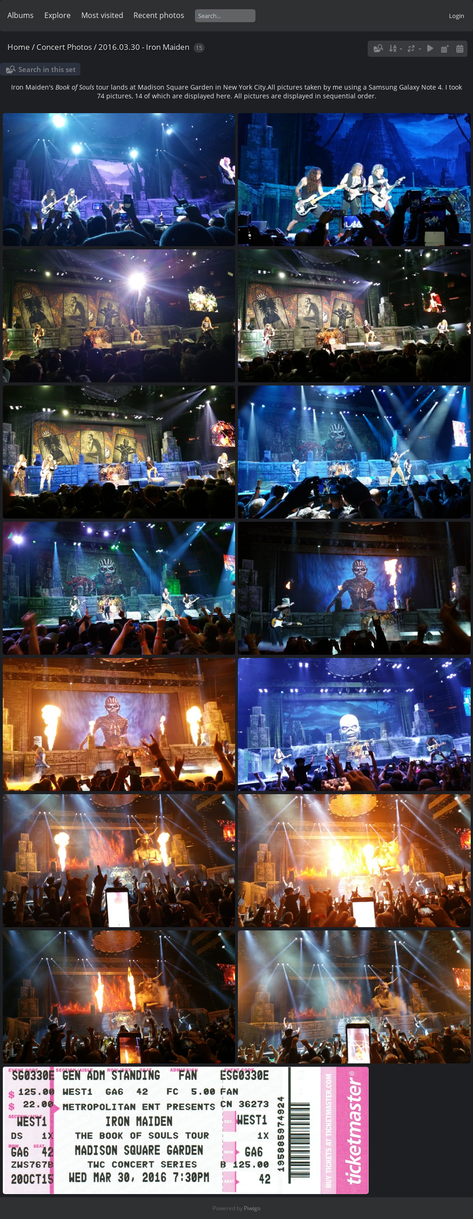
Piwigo (252, 1208)
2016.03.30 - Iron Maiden (143, 47)
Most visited (102, 15)
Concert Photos (64, 47)
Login (456, 16)
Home (18, 47)
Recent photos (158, 15)
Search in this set (47, 69)
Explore (57, 15)
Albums (20, 15)
